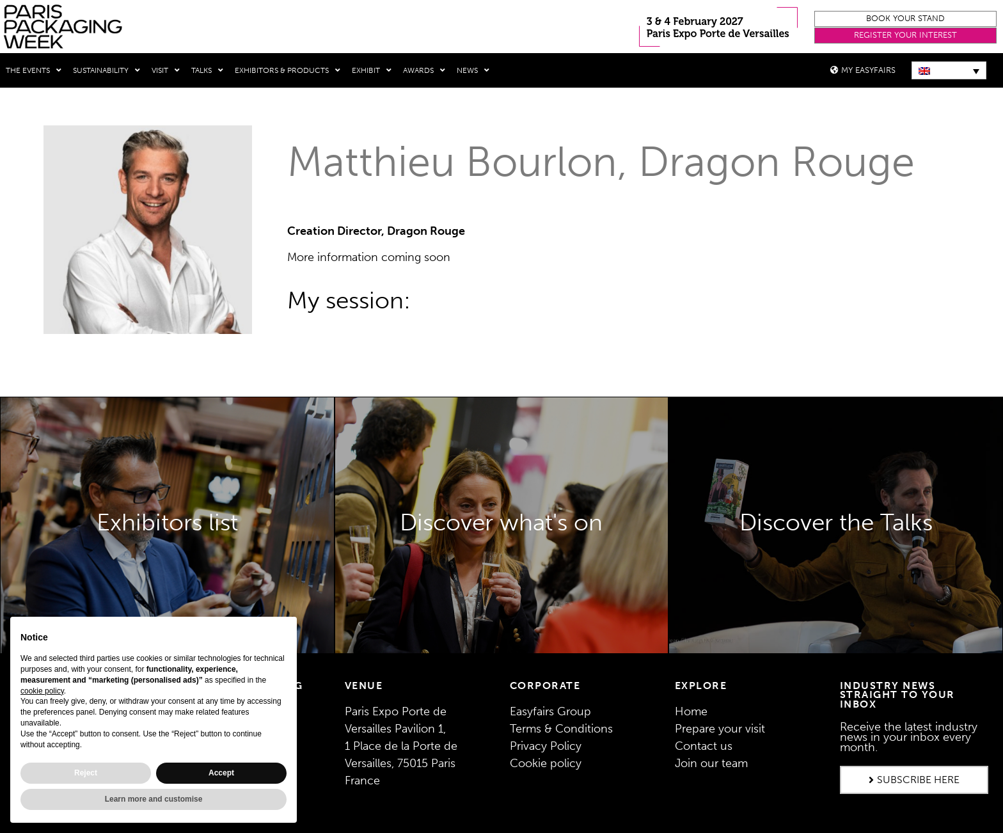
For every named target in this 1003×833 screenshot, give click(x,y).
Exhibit (371, 70)
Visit (166, 70)
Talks (207, 70)
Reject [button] (85, 772)
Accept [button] (221, 772)
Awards (424, 70)
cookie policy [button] (42, 690)
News (473, 70)
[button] (905, 19)
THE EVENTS (33, 70)
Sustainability (106, 70)
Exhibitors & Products (287, 70)
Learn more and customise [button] (154, 799)
